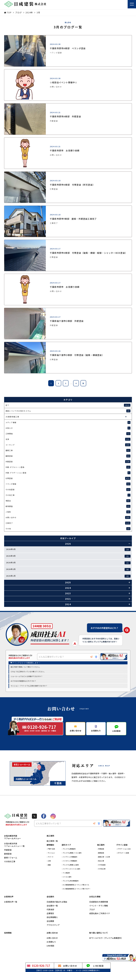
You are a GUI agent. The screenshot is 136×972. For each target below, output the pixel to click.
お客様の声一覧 (10, 902)
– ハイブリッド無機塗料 (69, 857)
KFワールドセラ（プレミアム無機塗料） (106, 938)
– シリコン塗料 (66, 877)
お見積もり (51, 942)
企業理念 (50, 913)
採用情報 (8, 933)
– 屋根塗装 (100, 853)
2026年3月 (68, 562)
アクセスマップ (53, 925)
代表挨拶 (50, 909)
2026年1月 (68, 576)
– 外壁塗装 (100, 849)
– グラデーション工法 (123, 849)
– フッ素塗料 (66, 873)
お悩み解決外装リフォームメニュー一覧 (14, 844)
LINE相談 (50, 946)
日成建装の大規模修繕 (98, 902)
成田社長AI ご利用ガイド (99, 913)
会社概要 (50, 921)
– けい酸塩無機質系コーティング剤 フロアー (76, 889)
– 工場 (49, 861)
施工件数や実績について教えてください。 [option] (26, 667)
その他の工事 (9, 861)
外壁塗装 (8, 850)
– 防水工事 (100, 861)
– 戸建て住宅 (51, 849)
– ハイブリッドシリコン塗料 (71, 869)
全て (68, 405)
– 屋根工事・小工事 (103, 857)
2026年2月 (68, 569)
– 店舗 (49, 865)
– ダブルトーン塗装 (122, 853)
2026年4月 (68, 556)
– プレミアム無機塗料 (69, 849)
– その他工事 (101, 869)
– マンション (51, 853)
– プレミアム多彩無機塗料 (70, 881)
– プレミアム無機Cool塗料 (70, 865)
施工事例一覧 (52, 841)
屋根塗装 (8, 854)
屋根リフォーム (10, 858)
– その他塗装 (101, 865)
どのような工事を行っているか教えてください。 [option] (28, 671)
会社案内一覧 (52, 906)
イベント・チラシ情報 (98, 906)
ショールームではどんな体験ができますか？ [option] (26, 676)
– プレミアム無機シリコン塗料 (72, 853)
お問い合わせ (52, 938)
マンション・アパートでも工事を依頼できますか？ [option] (29, 686)
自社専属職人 (52, 917)
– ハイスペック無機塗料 (69, 861)
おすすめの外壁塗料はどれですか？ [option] (23, 681)
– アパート (50, 857)
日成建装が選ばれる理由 (57, 902)
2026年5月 (68, 549)
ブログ (92, 909)
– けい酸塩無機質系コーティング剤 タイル (75, 885)
